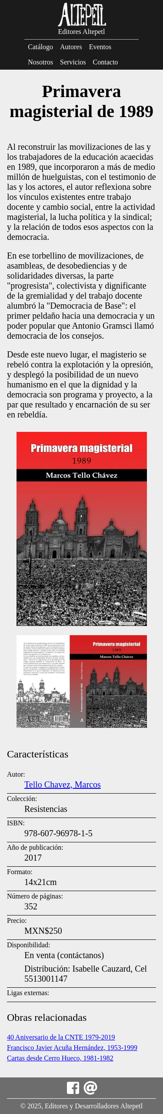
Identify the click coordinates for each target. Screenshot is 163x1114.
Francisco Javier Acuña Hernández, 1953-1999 (72, 1047)
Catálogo (40, 46)
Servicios (73, 62)
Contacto (105, 62)
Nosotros (40, 62)
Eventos (100, 46)
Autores (71, 46)
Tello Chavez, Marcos (62, 784)
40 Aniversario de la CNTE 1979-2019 (61, 1037)
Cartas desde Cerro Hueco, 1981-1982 (60, 1058)
